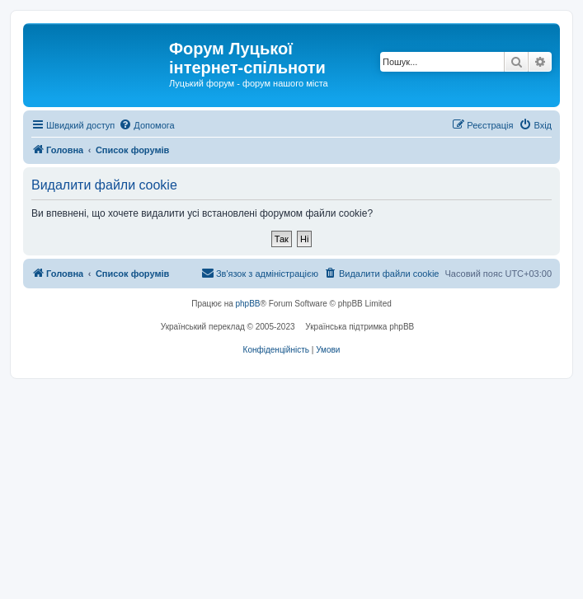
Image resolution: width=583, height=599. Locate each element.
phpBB (248, 303)
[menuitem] (146, 125)
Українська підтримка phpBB (359, 326)
